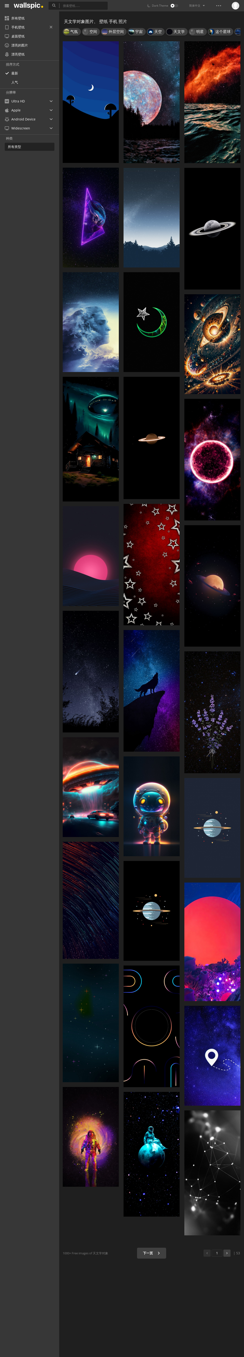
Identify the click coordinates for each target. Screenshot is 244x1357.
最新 (14, 73)
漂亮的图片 (16, 45)
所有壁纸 (15, 18)
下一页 (151, 1253)
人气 (14, 82)
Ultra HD (15, 101)
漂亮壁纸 (15, 54)
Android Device (20, 119)
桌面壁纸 (15, 36)
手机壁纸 (28, 27)
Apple (13, 110)
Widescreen (17, 128)
